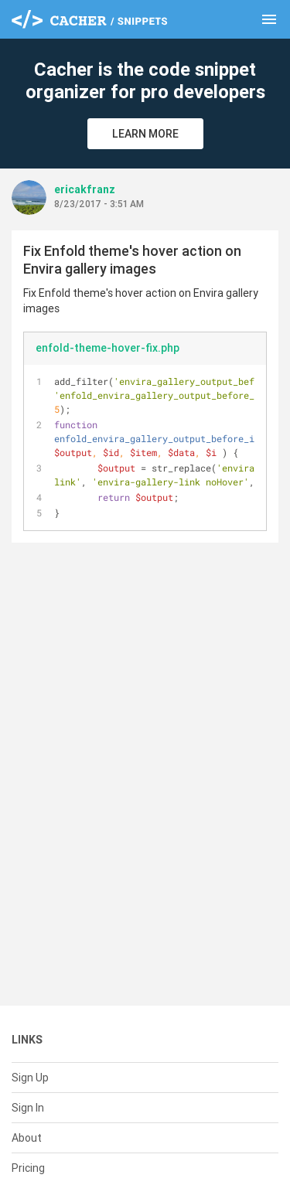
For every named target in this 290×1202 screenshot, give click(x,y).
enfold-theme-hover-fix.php (107, 348)
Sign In (28, 1108)
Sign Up (30, 1078)
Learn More (145, 134)
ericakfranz (84, 189)
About (27, 1138)
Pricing (28, 1168)
